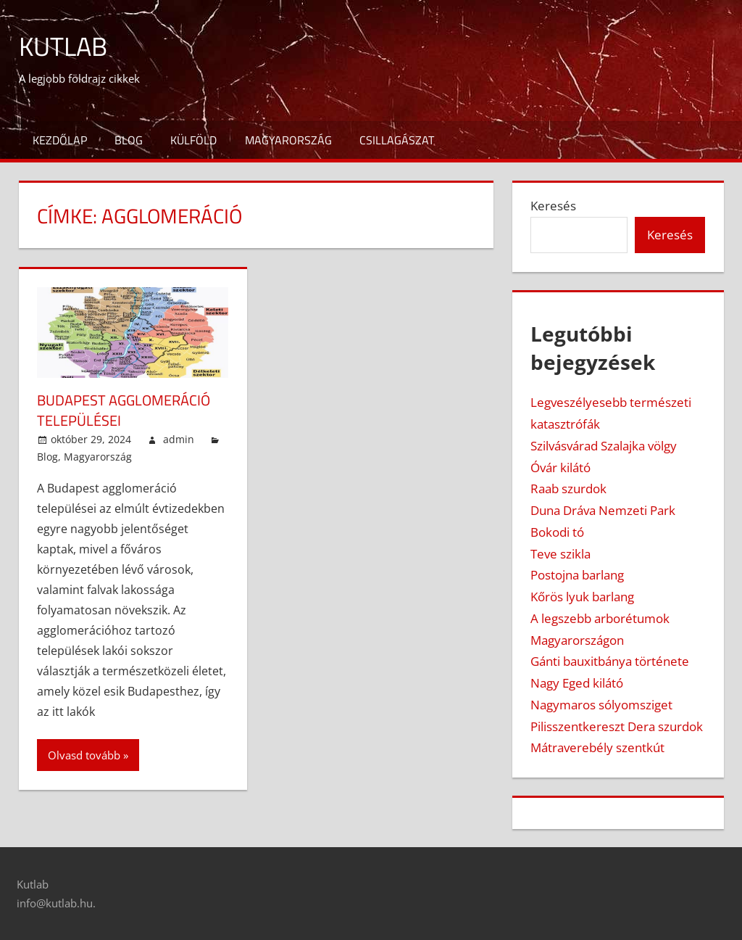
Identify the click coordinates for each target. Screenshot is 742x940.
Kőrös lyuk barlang (582, 596)
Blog (128, 140)
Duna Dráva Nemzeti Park (602, 510)
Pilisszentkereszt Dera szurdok (616, 726)
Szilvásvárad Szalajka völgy (603, 445)
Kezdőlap (60, 140)
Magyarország (288, 140)
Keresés (553, 205)
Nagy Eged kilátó (576, 683)
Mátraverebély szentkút (597, 747)
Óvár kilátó (560, 467)
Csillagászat (396, 140)
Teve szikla (560, 553)
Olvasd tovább (84, 755)
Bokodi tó (557, 532)
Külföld (193, 140)
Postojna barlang (577, 574)
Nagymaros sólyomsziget (601, 704)
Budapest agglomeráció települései (123, 410)
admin (178, 439)
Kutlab (63, 46)
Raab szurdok (568, 488)
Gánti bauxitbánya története (609, 661)
